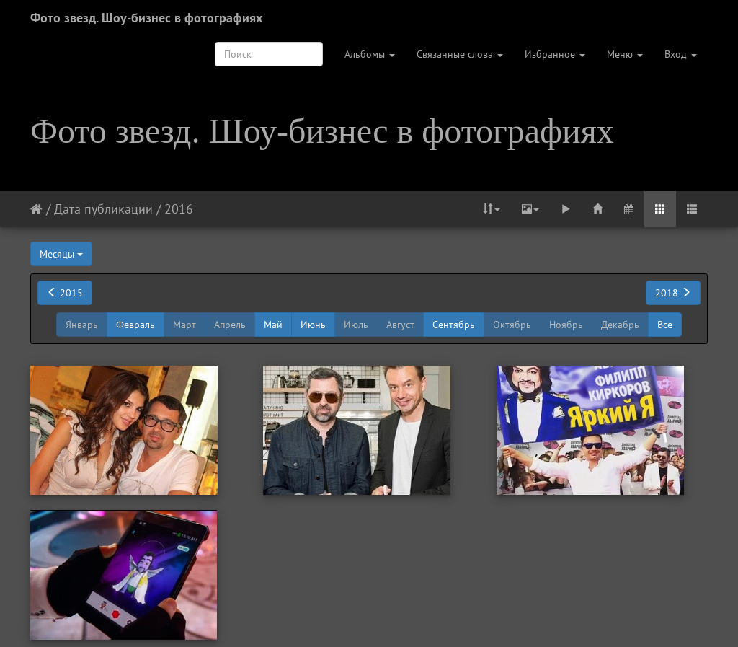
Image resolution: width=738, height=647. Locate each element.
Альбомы (369, 54)
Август (400, 324)
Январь (82, 324)
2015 (65, 292)
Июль (356, 324)
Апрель (230, 324)
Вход (680, 54)
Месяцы (61, 253)
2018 (673, 292)
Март (184, 324)
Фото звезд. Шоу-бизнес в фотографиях (146, 17)
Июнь (313, 324)
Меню (625, 54)
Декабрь (620, 324)
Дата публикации (103, 209)
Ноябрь (566, 324)
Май (273, 324)
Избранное (555, 54)
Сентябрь (453, 324)
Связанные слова (460, 54)
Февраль (135, 324)
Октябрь (512, 324)
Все (664, 324)
